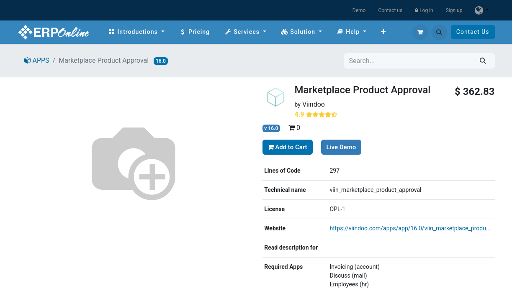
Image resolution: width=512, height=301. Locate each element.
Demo (359, 10)
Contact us (390, 10)
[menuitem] (136, 32)
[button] (440, 32)
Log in (424, 10)
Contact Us (472, 31)
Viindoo (313, 104)
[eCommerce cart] (420, 32)
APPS (36, 60)
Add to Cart (287, 147)
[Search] (483, 61)
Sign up (454, 10)
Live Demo (341, 147)
